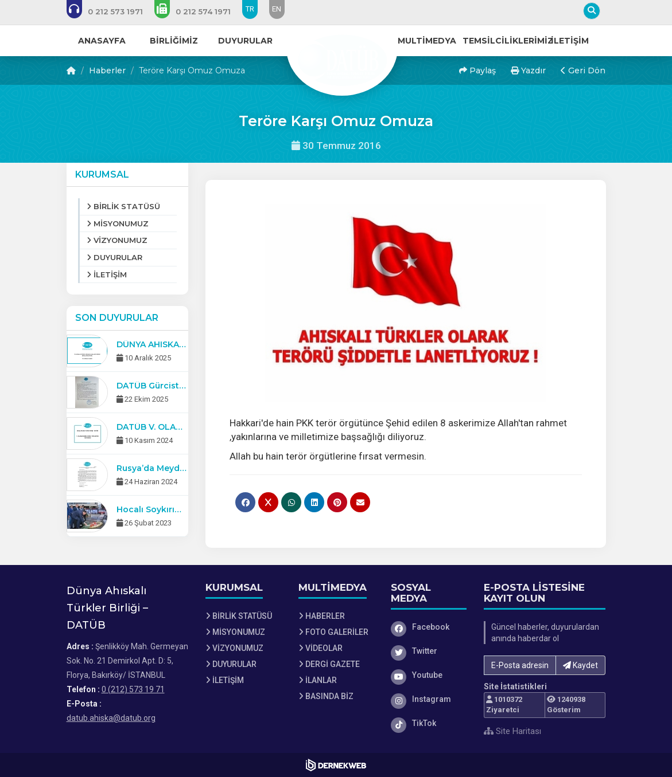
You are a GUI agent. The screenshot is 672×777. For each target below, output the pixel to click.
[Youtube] (429, 675)
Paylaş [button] (477, 70)
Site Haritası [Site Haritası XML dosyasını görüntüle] (512, 731)
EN (276, 9)
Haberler (107, 70)
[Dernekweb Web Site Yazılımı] (336, 765)
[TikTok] (429, 723)
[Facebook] (429, 627)
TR (250, 9)
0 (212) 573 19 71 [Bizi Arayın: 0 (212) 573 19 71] (133, 689)
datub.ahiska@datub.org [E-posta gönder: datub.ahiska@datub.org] (111, 718)
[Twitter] (429, 651)
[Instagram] (429, 699)
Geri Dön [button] (583, 70)
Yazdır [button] (528, 70)
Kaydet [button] (580, 665)
